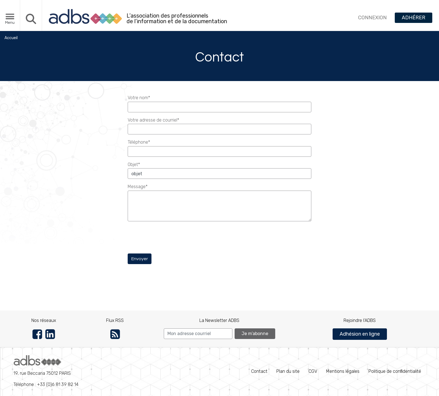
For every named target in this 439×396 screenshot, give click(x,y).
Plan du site (288, 371)
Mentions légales (342, 371)
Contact (259, 371)
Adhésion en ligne (360, 334)
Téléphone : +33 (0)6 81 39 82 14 (45, 371)
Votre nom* (139, 97)
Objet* (134, 164)
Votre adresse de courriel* (153, 120)
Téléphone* (139, 142)
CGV (313, 371)
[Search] (198, 333)
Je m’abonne (255, 333)
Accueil (11, 37)
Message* (138, 186)
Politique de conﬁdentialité (394, 371)
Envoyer (139, 259)
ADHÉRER (413, 18)
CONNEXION (372, 18)
